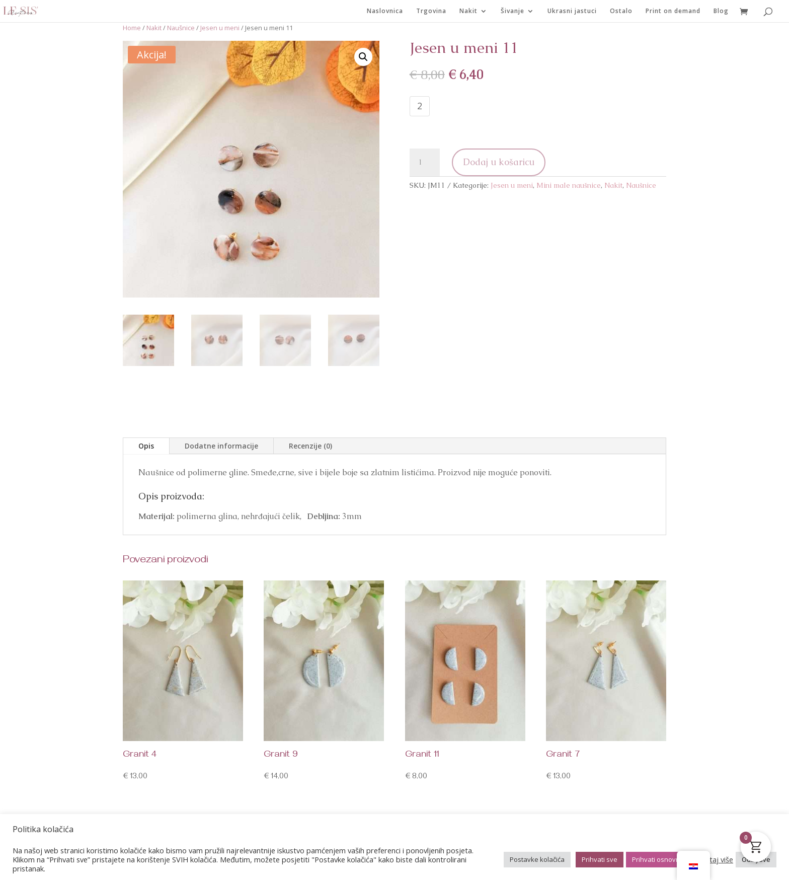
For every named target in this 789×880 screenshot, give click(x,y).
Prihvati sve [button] (599, 859)
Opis (146, 446)
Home (132, 27)
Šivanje (512, 11)
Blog (721, 11)
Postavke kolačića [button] (537, 859)
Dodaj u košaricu (498, 162)
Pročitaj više (712, 859)
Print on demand (673, 11)
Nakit (468, 11)
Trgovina (431, 11)
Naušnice (181, 27)
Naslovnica (385, 11)
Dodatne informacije (221, 446)
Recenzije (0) (310, 446)
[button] (363, 57)
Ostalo (621, 11)
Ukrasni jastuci (572, 11)
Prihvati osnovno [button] (658, 859)
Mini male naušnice (568, 185)
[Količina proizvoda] (425, 163)
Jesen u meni (220, 27)
